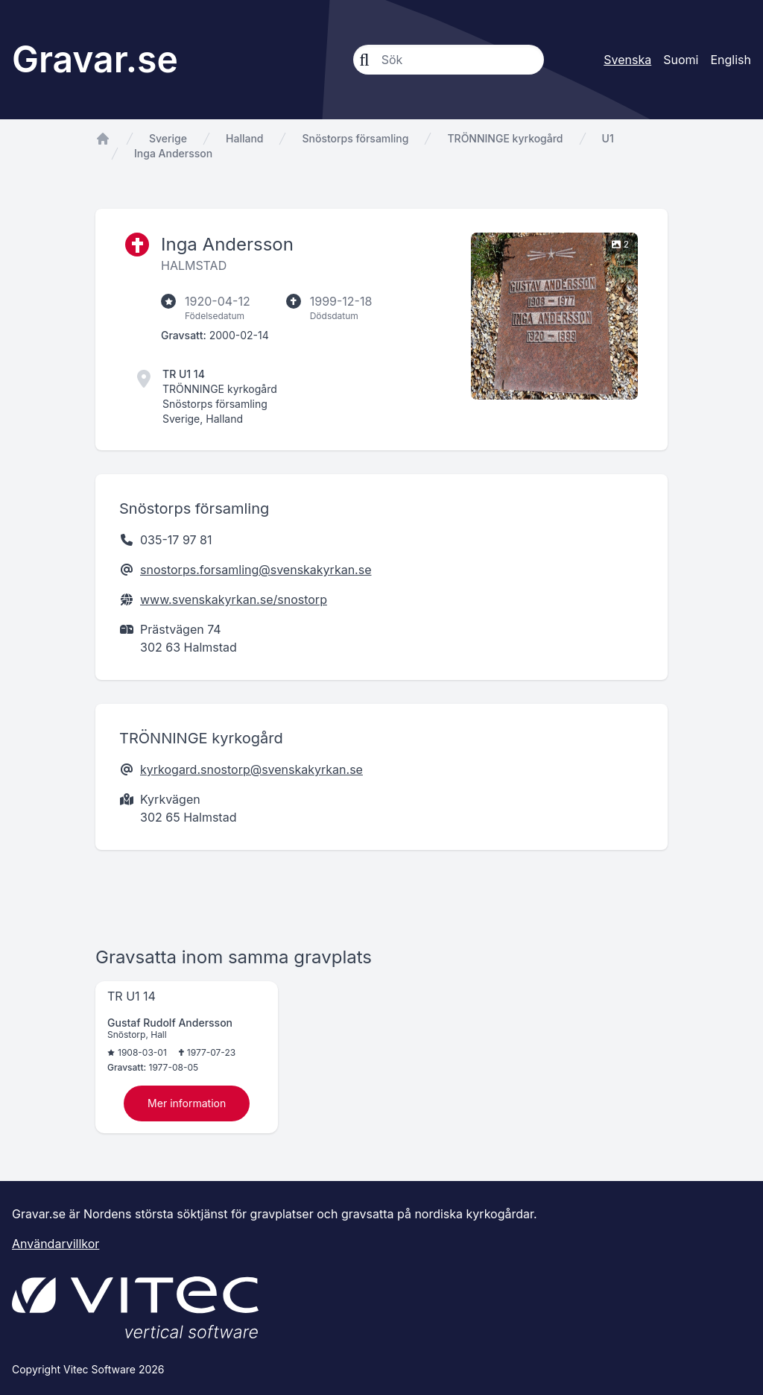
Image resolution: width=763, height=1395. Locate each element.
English (730, 59)
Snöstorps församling (355, 138)
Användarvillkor (55, 1243)
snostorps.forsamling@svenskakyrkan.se (255, 569)
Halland (244, 138)
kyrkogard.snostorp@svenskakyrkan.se (251, 769)
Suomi (680, 59)
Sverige (168, 138)
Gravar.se (95, 59)
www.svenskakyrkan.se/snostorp (233, 599)
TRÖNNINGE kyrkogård (505, 138)
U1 (608, 138)
